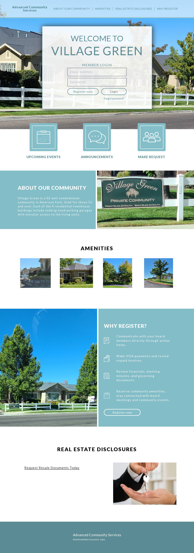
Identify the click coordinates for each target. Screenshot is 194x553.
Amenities (103, 8)
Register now (83, 91)
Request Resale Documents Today (51, 468)
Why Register (167, 8)
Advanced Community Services (30, 8)
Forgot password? (114, 98)
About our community (71, 8)
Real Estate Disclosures (134, 8)
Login (114, 91)
